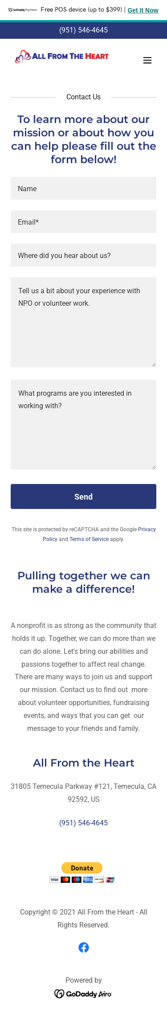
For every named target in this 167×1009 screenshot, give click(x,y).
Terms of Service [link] (89, 539)
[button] (147, 60)
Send (83, 496)
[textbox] (83, 188)
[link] (61, 60)
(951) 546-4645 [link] (83, 30)
